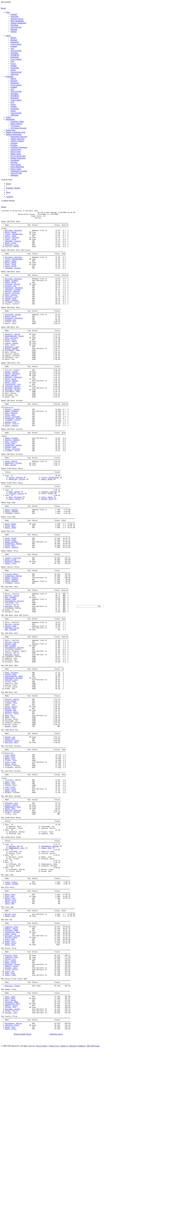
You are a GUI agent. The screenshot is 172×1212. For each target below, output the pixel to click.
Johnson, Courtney (49, 548)
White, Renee (10, 237)
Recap (3, 8)
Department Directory (19, 137)
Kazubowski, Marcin (13, 1186)
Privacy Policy (42, 1210)
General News (16, 149)
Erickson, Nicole (12, 299)
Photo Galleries (16, 124)
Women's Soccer (17, 19)
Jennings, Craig (12, 1188)
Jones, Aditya (11, 512)
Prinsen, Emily (11, 647)
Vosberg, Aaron (11, 812)
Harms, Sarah (10, 604)
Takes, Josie (10, 245)
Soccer (13, 64)
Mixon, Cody (10, 1057)
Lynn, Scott (10, 864)
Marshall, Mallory (13, 424)
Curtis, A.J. (10, 1109)
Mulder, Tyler (11, 830)
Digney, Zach (10, 677)
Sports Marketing (17, 167)
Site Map (14, 162)
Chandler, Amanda (12, 632)
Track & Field (16, 27)
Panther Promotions (18, 158)
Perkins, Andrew (12, 797)
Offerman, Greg (11, 922)
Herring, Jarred (12, 673)
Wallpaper (14, 175)
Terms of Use (54, 1210)
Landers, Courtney (13, 628)
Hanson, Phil (10, 1038)
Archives (9, 197)
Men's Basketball (17, 21)
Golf (12, 48)
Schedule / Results (13, 188)
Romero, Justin (11, 1072)
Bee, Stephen (10, 675)
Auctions (14, 143)
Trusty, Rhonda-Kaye (14, 239)
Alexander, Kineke (13, 336)
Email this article (56, 1198)
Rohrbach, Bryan (12, 686)
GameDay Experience (19, 147)
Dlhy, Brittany (11, 363)
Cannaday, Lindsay (13, 247)
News (8, 192)
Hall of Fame (16, 152)
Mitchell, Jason (12, 847)
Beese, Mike (10, 1031)
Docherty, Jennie (12, 359)
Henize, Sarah (47, 557)
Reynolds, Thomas (12, 1141)
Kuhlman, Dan (10, 810)
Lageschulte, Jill (13, 419)
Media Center (16, 154)
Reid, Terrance (11, 765)
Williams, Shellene (13, 235)
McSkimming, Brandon (14, 772)
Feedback (81, 1210)
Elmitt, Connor (11, 924)
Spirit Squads (16, 164)
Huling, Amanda (11, 415)
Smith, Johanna (11, 318)
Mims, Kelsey (10, 516)
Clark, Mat (9, 1042)
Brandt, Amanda (11, 376)
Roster (8, 184)
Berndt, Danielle (12, 406)
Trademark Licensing (19, 171)
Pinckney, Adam (11, 1074)
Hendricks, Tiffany (13, 514)
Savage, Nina (10, 316)
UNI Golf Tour (16, 173)
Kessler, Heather (12, 308)
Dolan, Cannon (11, 806)
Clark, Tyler (10, 873)
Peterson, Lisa (11, 252)
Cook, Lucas (10, 1154)
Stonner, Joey (11, 1120)
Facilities (14, 145)
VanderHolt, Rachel (13, 460)
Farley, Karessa (12, 243)
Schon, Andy (10, 845)
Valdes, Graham (11, 1019)
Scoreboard (15, 160)
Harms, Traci (10, 606)
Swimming (15, 68)
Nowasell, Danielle (13, 411)
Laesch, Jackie (11, 370)
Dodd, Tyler (10, 866)
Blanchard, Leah (12, 374)
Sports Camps (16, 169)
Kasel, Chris (10, 875)
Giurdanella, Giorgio (14, 679)
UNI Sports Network (18, 128)
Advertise (72, 1210)
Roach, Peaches (11, 570)
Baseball (14, 29)
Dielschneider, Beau (14, 769)
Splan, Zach (10, 928)
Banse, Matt (10, 1092)
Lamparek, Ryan (11, 1070)
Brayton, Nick (11, 1083)
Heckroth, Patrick (13, 931)
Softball (14, 32)
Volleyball (14, 17)
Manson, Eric (10, 1055)
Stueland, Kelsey (12, 421)
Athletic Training (17, 141)
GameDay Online (17, 122)
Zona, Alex (9, 1034)
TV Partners (15, 126)
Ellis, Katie (10, 413)
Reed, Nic (9, 817)
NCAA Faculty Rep (18, 156)
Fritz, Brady (10, 799)
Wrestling (14, 25)
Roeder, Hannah (11, 404)
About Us (64, 1210)
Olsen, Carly (10, 366)
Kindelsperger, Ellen (14, 361)
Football (14, 14)
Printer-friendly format (22, 1198)
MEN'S (13, 38)
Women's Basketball (18, 23)
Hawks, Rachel (11, 409)
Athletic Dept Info (17, 139)
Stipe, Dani (10, 456)
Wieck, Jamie (10, 241)
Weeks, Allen (10, 1079)
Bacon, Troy (10, 868)
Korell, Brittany (12, 310)
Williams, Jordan (12, 426)
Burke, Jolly (10, 417)
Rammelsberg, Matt (13, 926)
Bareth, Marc (10, 808)
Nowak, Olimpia (11, 295)
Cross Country (16, 44)
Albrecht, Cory (11, 774)
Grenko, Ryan (10, 767)
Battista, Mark (11, 849)
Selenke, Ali (10, 301)
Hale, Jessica (11, 312)
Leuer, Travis (11, 1016)
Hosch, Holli (10, 338)
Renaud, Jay (10, 842)
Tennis (13, 70)
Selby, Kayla (10, 250)
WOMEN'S (15, 55)
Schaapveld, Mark (12, 1077)
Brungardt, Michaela (14, 303)
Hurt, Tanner (10, 1111)
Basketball (15, 42)
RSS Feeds (95, 1210)
